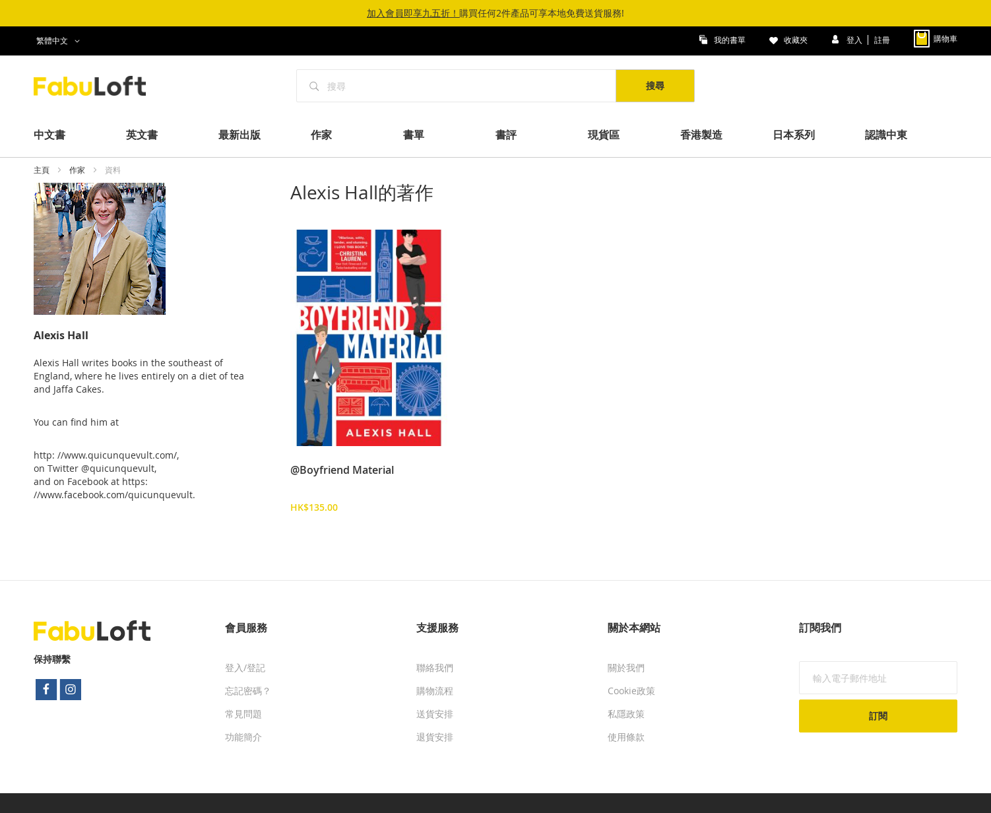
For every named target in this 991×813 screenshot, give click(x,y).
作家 (78, 169)
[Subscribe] (878, 715)
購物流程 (434, 690)
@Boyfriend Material (342, 470)
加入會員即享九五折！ (413, 13)
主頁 (42, 169)
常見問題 (243, 713)
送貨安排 (434, 713)
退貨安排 (434, 737)
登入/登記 (245, 667)
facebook (46, 689)
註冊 (882, 39)
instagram (71, 689)
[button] (60, 41)
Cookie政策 (631, 690)
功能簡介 (243, 737)
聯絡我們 (434, 667)
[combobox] (456, 85)
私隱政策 (626, 713)
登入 (855, 39)
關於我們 (626, 667)
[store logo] (97, 85)
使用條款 (626, 737)
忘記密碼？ (248, 690)
